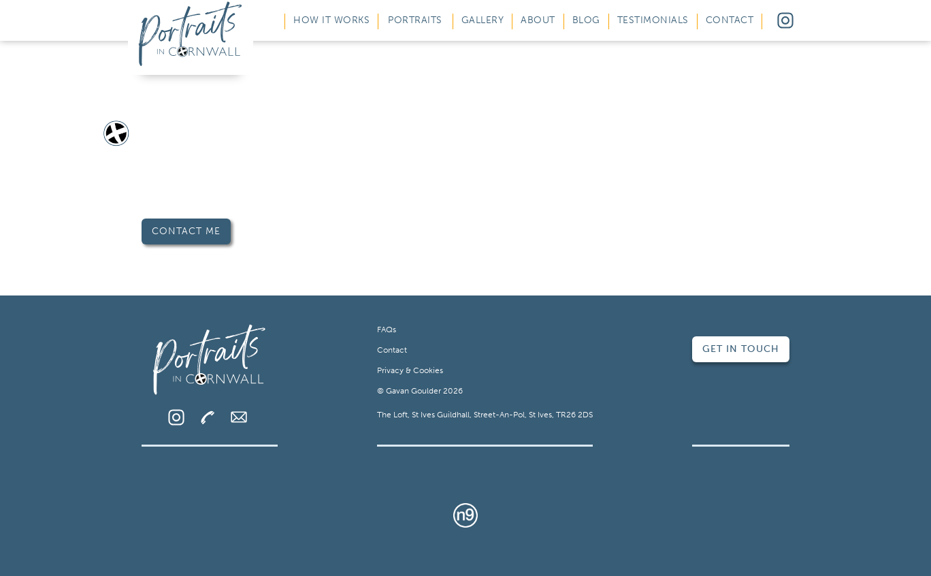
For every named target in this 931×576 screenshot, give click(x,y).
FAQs (386, 329)
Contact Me (186, 231)
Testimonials (653, 20)
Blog (586, 20)
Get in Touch (740, 349)
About (538, 20)
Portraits (415, 20)
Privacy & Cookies (410, 370)
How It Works (331, 20)
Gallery (482, 20)
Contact (730, 20)
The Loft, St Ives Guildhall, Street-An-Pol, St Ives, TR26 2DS (485, 414)
